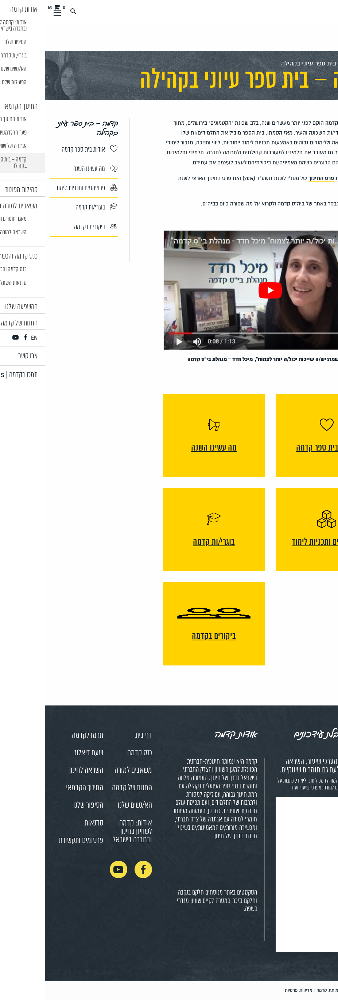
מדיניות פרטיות (253, 990)
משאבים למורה (88, 770)
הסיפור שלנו (43, 805)
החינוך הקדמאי (39, 788)
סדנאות (49, 823)
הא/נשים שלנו (90, 805)
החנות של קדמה (87, 788)
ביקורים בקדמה (51, 227)
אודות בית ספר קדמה (45, 149)
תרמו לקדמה (42, 735)
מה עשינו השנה (50, 169)
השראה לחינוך (40, 770)
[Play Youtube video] (225, 291)
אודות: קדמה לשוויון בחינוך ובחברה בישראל (87, 831)
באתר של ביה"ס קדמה (257, 203)
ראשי (326, 63)
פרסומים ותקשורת (36, 840)
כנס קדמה (94, 753)
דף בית (98, 735)
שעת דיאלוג (43, 753)
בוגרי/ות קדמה (52, 207)
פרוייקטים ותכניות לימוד (42, 188)
